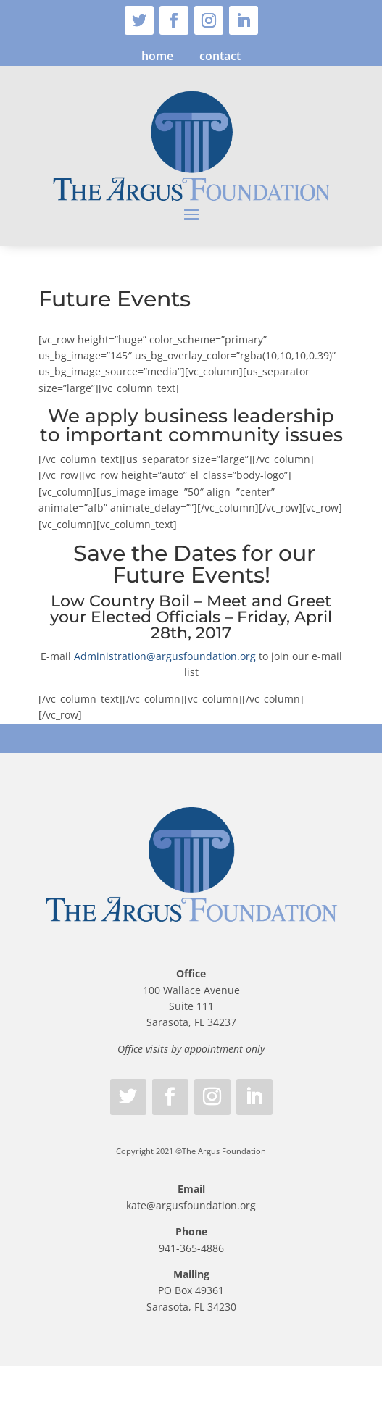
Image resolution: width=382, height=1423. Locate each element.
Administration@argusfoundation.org (165, 656)
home (157, 56)
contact (220, 56)
